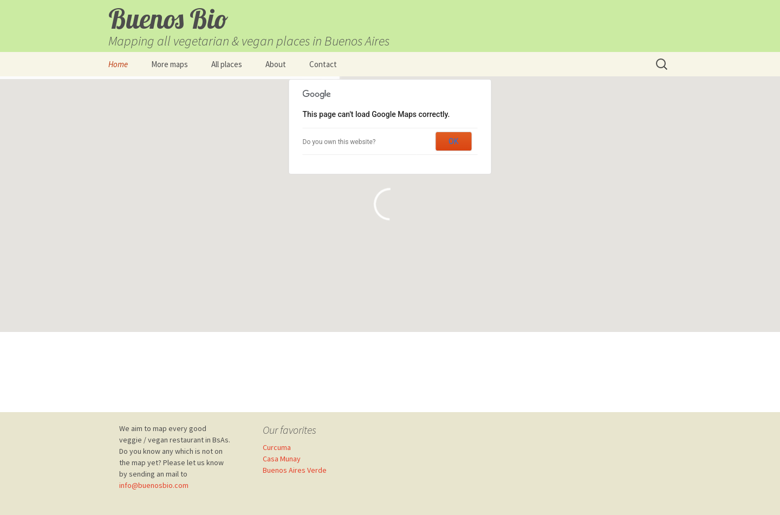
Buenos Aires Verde (295, 470)
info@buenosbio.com (153, 485)
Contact (323, 64)
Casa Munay (282, 459)
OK (453, 141)
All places (226, 64)
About (275, 64)
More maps (169, 64)
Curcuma (277, 447)
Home (118, 64)
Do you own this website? (339, 142)
